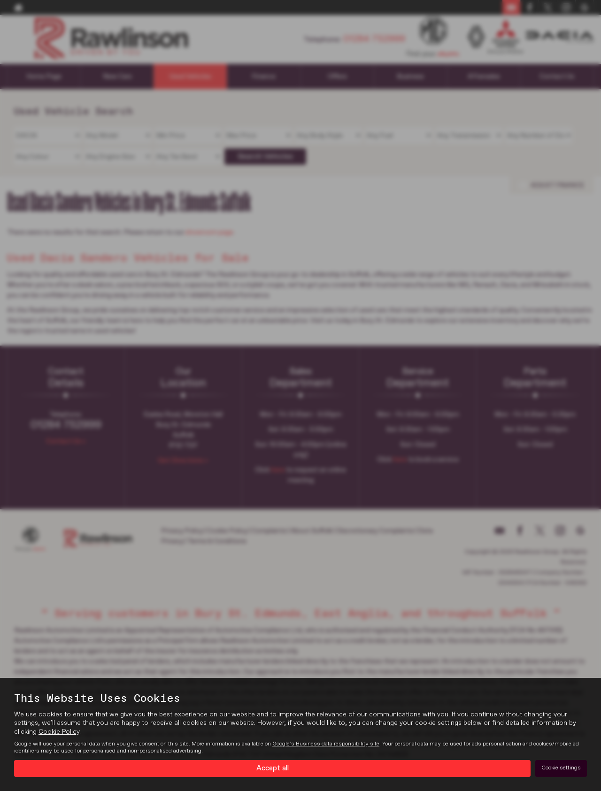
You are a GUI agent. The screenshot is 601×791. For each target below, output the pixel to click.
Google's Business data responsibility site (325, 743)
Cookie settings (561, 768)
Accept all (272, 768)
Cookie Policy (59, 731)
